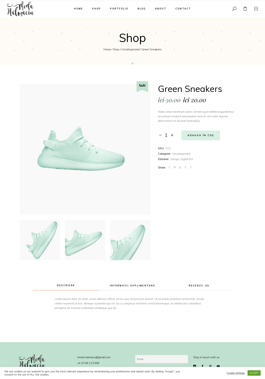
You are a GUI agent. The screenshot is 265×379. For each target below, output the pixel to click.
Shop (116, 49)
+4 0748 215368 (88, 363)
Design (174, 159)
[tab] (66, 286)
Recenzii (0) (199, 285)
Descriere (66, 285)
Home (107, 49)
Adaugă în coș (201, 135)
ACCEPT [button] (254, 372)
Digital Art (186, 159)
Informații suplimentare (132, 285)
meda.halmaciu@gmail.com (94, 357)
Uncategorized (131, 49)
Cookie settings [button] (236, 373)
